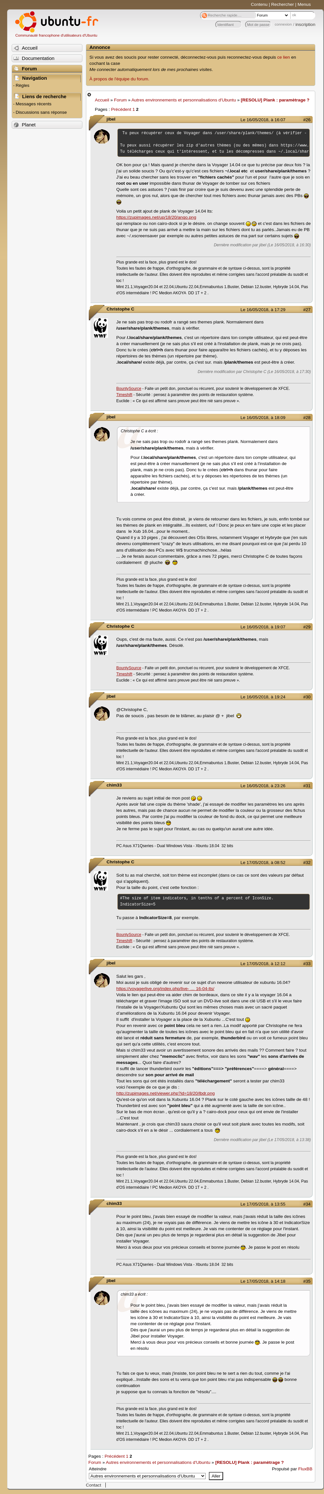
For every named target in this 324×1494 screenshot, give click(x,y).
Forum (120, 100)
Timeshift (124, 394)
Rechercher (282, 4)
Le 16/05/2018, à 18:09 (263, 417)
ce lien (283, 57)
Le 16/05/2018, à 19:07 (263, 626)
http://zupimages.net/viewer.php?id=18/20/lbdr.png (165, 1093)
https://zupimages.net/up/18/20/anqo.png (156, 217)
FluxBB (305, 1468)
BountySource (128, 388)
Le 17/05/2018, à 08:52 (263, 862)
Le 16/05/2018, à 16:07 (263, 119)
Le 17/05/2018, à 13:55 (263, 1204)
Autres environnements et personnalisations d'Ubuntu (183, 100)
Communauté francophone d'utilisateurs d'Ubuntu (56, 35)
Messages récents (33, 103)
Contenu (259, 4)
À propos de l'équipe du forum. (120, 78)
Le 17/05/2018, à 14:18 (263, 1281)
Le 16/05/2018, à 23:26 (263, 785)
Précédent (121, 109)
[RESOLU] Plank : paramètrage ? (275, 100)
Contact (93, 1485)
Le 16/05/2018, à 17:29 (263, 309)
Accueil (102, 100)
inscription (305, 24)
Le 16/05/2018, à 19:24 (263, 696)
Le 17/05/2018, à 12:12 (263, 963)
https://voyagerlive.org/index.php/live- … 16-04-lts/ (165, 988)
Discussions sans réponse (41, 112)
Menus (304, 4)
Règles (22, 85)
